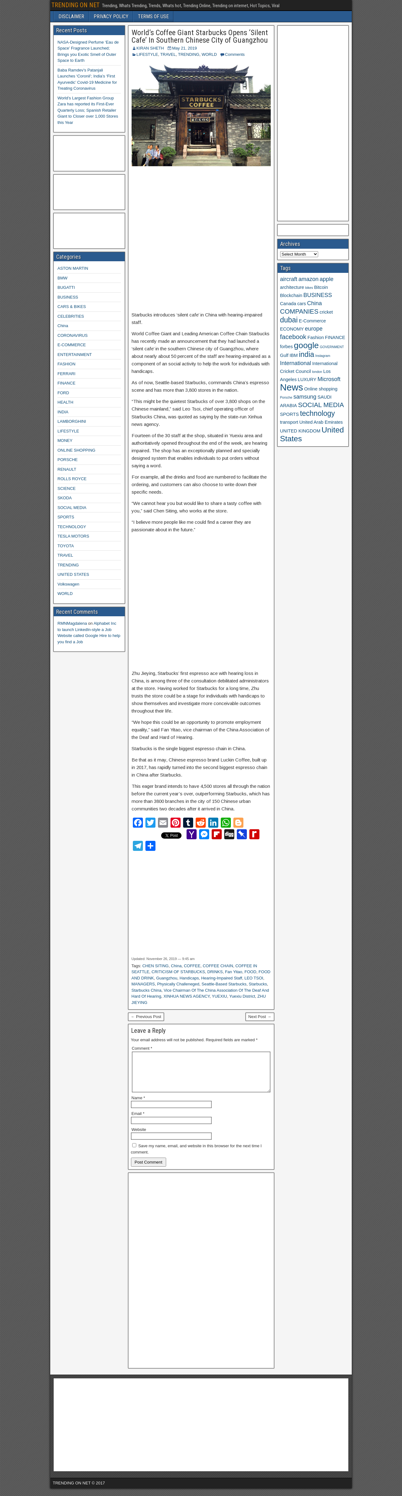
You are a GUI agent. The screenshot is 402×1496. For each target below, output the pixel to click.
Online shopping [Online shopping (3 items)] (320, 388)
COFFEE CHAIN (218, 965)
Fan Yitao (233, 971)
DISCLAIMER (71, 16)
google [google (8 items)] (306, 345)
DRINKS (215, 971)
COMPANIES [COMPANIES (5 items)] (299, 311)
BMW (62, 278)
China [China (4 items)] (314, 303)
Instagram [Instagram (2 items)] (322, 356)
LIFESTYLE (147, 54)
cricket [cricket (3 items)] (326, 312)
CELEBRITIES (70, 316)
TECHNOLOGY (71, 526)
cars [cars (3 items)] (301, 303)
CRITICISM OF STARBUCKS (178, 971)
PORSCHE (67, 459)
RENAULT (66, 469)
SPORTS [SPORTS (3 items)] (289, 414)
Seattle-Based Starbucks (224, 984)
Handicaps (189, 978)
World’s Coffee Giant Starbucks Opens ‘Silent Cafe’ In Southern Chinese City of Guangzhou (200, 36)
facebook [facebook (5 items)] (293, 336)
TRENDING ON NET (76, 5)
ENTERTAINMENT (74, 354)
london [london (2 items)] (317, 372)
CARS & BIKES (71, 306)
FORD (63, 392)
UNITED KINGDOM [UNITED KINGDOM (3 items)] (300, 430)
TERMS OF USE (153, 16)
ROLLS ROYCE (71, 478)
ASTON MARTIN (72, 268)
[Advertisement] (201, 239)
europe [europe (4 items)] (314, 329)
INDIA (62, 412)
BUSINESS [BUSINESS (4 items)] (317, 295)
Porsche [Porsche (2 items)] (286, 397)
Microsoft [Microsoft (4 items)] (329, 379)
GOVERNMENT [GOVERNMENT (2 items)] (332, 347)
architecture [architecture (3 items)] (292, 287)
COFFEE (192, 965)
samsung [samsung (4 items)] (304, 397)
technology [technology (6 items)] (317, 413)
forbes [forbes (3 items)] (286, 346)
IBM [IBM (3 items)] (294, 355)
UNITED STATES (73, 574)
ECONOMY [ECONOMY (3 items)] (292, 329)
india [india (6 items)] (306, 354)
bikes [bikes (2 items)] (309, 287)
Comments (235, 54)
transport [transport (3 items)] (289, 422)
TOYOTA (65, 546)
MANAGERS (143, 984)
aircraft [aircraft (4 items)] (288, 279)
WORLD (209, 54)
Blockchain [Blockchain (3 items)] (291, 295)
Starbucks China (146, 990)
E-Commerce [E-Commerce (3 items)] (312, 320)
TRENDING (188, 54)
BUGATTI (66, 287)
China (176, 965)
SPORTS (65, 517)
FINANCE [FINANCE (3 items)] (335, 337)
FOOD (251, 971)
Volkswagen (68, 584)
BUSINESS (67, 297)
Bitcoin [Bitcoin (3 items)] (321, 287)
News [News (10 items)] (291, 387)
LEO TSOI (253, 978)
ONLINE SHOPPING (76, 450)
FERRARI (66, 373)
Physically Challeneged (178, 984)
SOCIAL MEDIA (71, 507)
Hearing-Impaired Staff (221, 978)
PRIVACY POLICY (111, 16)
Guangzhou (166, 978)
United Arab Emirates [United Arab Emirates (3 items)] (321, 422)
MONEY (65, 440)
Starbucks (258, 984)
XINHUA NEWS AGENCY (186, 996)
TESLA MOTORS (73, 536)
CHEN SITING (155, 965)
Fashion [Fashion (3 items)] (315, 337)
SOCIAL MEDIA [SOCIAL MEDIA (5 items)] (321, 404)
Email (138, 1121)
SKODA (64, 498)
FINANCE (66, 383)
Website (139, 1137)
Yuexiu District (242, 996)
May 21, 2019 (184, 48)
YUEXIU (219, 996)
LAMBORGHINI (71, 421)
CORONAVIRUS (72, 335)
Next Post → (259, 1016)
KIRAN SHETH (150, 48)
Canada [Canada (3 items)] (288, 303)
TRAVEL (168, 54)
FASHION (66, 364)
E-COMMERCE (71, 344)
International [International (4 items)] (295, 363)
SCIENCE (66, 488)
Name (138, 1105)
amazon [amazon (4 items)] (308, 279)
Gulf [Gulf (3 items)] (284, 355)
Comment (142, 1048)
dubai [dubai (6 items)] (289, 320)
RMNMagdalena (72, 623)
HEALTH (65, 402)
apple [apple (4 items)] (327, 279)
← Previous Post (146, 1016)
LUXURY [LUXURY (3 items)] (307, 379)
